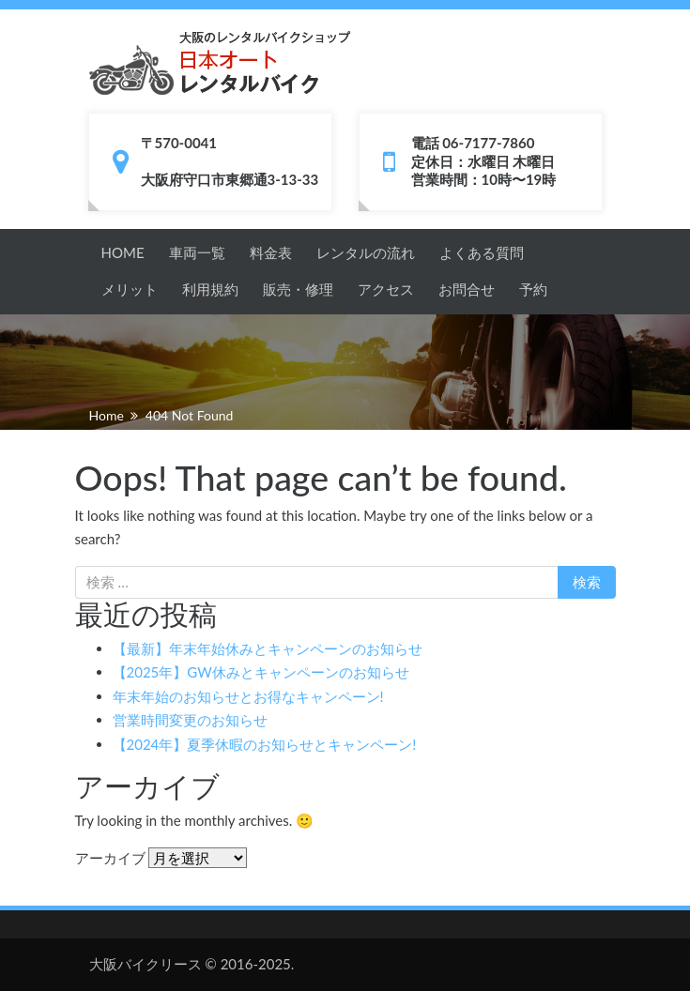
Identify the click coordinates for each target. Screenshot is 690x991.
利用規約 (210, 289)
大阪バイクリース (145, 963)
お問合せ (466, 289)
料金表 (271, 252)
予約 (533, 289)
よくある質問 (481, 252)
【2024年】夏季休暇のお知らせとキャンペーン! (265, 744)
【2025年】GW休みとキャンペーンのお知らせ (261, 671)
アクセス (386, 289)
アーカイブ (110, 857)
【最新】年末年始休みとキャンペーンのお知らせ (267, 648)
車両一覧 (197, 252)
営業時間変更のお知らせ (190, 719)
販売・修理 (298, 289)
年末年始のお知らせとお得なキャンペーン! (248, 696)
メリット (129, 289)
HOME (123, 252)
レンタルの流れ (365, 252)
